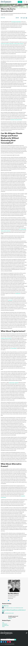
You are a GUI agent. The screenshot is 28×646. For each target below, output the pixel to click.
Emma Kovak (20, 607)
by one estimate (13, 348)
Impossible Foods (5, 625)
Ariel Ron (7, 613)
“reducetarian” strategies (13, 382)
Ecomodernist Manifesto (16, 21)
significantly (17, 293)
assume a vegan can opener (6, 338)
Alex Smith (15, 607)
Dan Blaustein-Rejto (9, 607)
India (3, 622)
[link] (14, 607)
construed (10, 300)
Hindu (3, 626)
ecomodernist (4, 623)
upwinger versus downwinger (16, 119)
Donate (20, 1)
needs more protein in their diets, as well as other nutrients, (12, 43)
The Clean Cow (5, 605)
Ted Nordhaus (13, 594)
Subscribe (10, 618)
